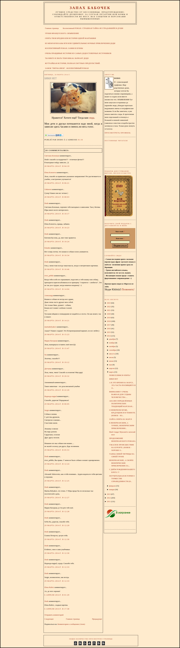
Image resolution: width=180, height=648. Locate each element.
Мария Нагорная (50, 341)
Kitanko (47, 248)
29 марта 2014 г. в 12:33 (56, 567)
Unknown (48, 189)
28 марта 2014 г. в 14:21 (56, 320)
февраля (112, 486)
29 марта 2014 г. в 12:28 (56, 511)
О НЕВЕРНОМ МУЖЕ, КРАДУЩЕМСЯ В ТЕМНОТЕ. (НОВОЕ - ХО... (122, 413)
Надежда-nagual (50, 396)
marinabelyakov (50, 327)
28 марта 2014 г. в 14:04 (56, 289)
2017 (109, 325)
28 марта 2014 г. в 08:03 (56, 197)
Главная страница (52, 28)
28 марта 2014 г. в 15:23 (56, 334)
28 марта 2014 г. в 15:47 (56, 348)
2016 (109, 328)
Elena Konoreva (50, 172)
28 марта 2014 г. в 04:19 (56, 166)
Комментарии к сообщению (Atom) (71, 624)
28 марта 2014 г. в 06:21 (56, 183)
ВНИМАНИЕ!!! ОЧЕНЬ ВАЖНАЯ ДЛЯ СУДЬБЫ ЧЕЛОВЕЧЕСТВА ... (120, 394)
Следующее (49, 619)
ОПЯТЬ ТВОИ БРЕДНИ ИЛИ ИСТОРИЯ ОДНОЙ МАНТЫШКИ (70, 38)
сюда (91, 117)
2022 (109, 306)
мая (110, 365)
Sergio (46, 410)
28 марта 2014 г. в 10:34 (56, 255)
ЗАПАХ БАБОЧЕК (90, 8)
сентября (112, 350)
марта (111, 372)
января (111, 489)
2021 (109, 310)
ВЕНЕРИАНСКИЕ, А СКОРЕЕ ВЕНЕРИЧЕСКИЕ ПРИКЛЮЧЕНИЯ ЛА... (121, 463)
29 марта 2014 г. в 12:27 (56, 497)
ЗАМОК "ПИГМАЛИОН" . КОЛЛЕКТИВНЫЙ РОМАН (67, 68)
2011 (109, 501)
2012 (109, 498)
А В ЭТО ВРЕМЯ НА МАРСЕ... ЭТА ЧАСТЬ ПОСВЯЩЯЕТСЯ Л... (122, 385)
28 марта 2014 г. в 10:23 (56, 228)
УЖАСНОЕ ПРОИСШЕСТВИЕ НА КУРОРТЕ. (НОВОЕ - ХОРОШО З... (121, 447)
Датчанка (48, 369)
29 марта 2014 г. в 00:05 (56, 404)
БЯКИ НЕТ (50, 78)
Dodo (46, 203)
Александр (48, 295)
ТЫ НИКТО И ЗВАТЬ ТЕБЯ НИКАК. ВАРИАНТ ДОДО (67, 58)
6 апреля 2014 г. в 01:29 (56, 595)
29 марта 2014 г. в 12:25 (56, 481)
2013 (109, 494)
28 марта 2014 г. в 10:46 (56, 269)
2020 (109, 314)
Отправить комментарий (53, 615)
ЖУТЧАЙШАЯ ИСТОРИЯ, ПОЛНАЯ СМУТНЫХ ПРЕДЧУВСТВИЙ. (72, 63)
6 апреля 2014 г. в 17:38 (56, 609)
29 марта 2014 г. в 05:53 (56, 450)
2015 (109, 332)
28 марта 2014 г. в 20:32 (56, 376)
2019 (109, 317)
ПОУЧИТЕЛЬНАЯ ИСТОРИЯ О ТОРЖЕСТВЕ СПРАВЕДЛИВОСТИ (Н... (122, 478)
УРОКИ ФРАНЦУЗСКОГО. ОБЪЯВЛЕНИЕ (62, 33)
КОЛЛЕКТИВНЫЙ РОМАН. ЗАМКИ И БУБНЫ (64, 48)
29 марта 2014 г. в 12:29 (56, 525)
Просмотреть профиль (118, 133)
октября (112, 346)
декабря (112, 339)
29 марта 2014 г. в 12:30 (56, 539)
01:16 (80, 140)
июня (111, 361)
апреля (111, 368)
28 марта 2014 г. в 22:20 (56, 390)
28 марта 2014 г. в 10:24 (56, 241)
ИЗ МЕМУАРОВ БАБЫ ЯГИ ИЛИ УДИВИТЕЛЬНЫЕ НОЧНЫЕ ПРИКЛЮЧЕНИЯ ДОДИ (80, 43)
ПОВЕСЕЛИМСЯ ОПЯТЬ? (119, 375)
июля (111, 357)
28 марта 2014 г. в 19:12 (56, 362)
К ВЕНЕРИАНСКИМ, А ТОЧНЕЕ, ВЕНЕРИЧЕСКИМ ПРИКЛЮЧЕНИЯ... (121, 425)
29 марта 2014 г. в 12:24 (56, 464)
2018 (109, 321)
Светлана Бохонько (51, 156)
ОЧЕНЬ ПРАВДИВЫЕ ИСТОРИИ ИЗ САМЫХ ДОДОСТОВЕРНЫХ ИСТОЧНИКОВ (78, 53)
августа (112, 354)
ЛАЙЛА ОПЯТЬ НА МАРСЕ (120, 419)
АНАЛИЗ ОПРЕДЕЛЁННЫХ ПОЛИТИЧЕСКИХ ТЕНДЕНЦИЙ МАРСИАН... (121, 403)
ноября (111, 343)
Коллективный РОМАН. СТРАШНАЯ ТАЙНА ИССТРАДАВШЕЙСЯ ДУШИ (93, 28)
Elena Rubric (49, 587)
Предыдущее (97, 619)
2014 (109, 336)
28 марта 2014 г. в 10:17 (56, 214)
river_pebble (49, 276)
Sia (45, 355)
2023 (109, 303)
